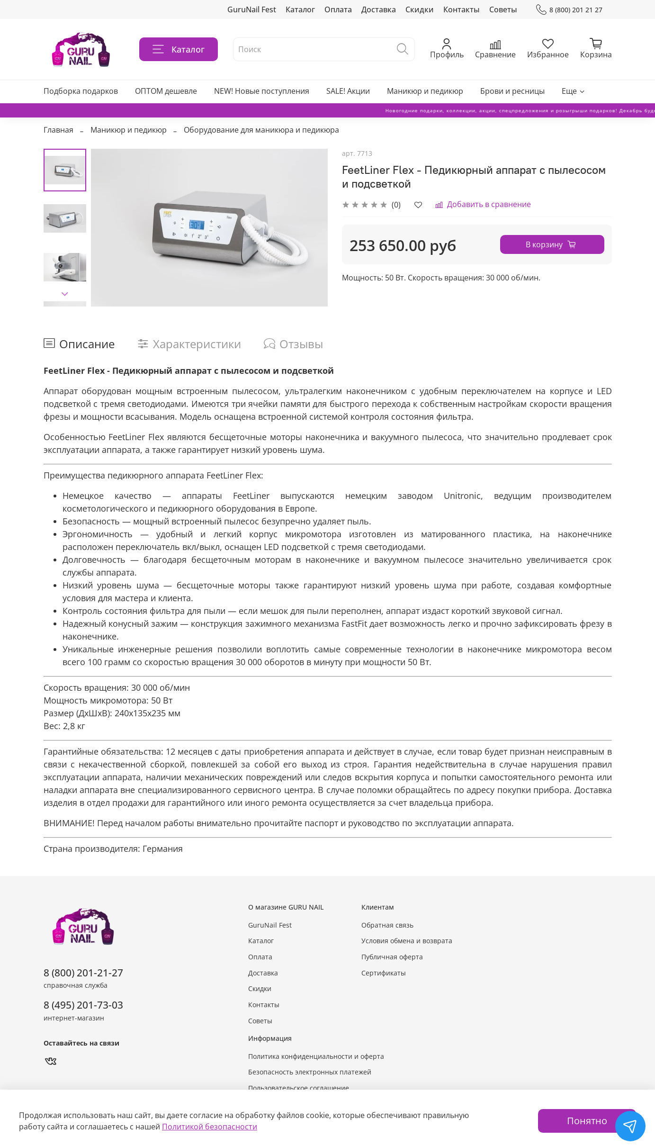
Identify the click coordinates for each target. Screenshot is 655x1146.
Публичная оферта (392, 956)
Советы (503, 9)
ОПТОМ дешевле (166, 91)
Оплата (338, 9)
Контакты (461, 9)
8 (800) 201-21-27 (83, 972)
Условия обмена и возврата (406, 940)
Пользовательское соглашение (298, 1087)
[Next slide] (65, 294)
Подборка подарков (81, 91)
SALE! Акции (348, 91)
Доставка (378, 9)
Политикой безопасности (209, 1126)
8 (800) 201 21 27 (569, 10)
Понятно (587, 1120)
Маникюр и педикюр (425, 91)
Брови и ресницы (512, 91)
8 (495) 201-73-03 (83, 1004)
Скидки (419, 9)
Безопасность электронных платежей (309, 1071)
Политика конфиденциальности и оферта (316, 1056)
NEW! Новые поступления (261, 91)
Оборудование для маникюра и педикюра (261, 130)
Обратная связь (387, 924)
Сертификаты (383, 972)
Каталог (300, 9)
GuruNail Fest (251, 9)
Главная (58, 130)
